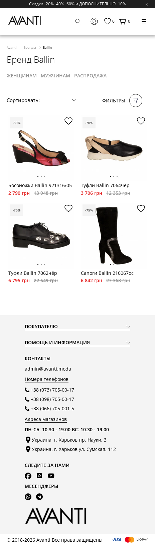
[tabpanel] (41, 148)
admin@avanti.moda (48, 369)
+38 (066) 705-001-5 (52, 408)
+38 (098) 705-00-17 (52, 399)
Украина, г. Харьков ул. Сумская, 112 (74, 449)
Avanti (12, 47)
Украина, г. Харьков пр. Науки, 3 (69, 440)
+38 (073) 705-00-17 (52, 390)
